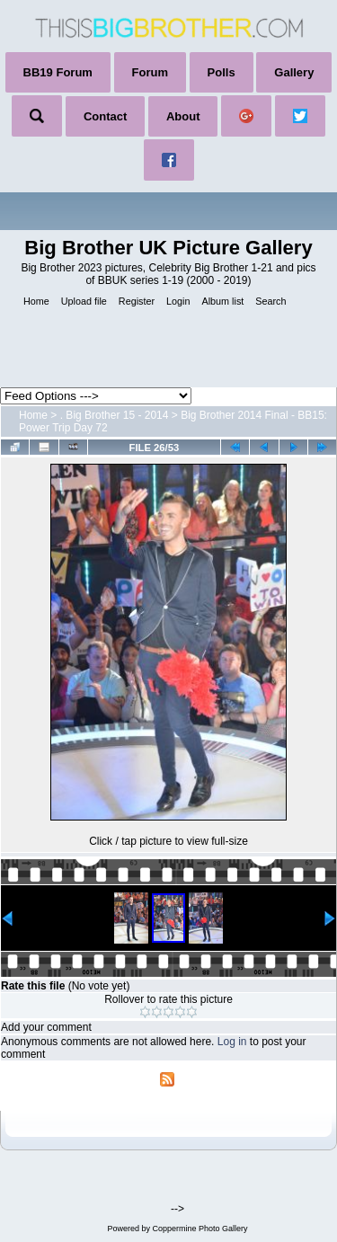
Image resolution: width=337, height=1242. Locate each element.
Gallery (294, 72)
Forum (150, 72)
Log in (232, 1041)
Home (33, 415)
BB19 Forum (58, 72)
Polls (221, 72)
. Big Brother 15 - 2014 (114, 415)
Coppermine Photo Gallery (199, 1228)
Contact (105, 116)
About (183, 116)
